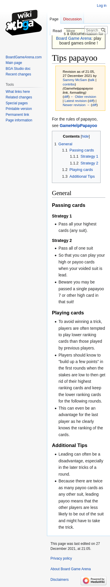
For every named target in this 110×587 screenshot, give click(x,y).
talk (91, 80)
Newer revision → (76, 105)
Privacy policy (61, 558)
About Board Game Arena (70, 569)
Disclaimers (59, 580)
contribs (69, 84)
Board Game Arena (74, 38)
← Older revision (83, 96)
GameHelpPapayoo (78, 125)
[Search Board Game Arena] (96, 30)
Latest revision (76, 101)
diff (66, 96)
